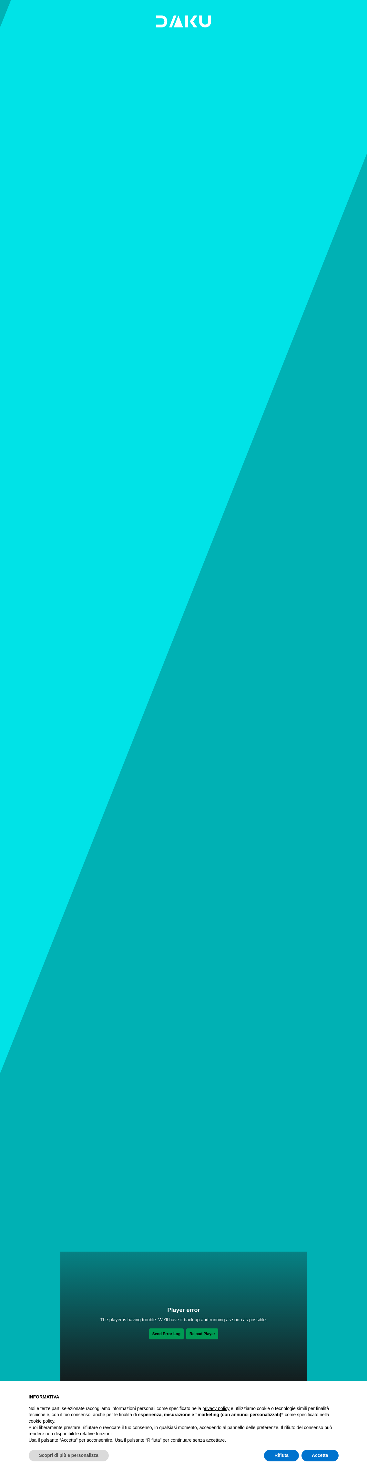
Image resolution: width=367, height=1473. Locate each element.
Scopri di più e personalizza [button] (68, 1455)
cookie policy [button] (41, 1421)
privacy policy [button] (215, 1408)
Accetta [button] (320, 1455)
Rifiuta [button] (281, 1455)
